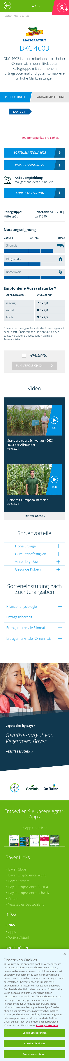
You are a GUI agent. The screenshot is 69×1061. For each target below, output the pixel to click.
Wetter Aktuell (18, 917)
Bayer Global (17, 849)
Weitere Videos (34, 516)
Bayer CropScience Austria (28, 866)
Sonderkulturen (20, 946)
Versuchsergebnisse (30, 165)
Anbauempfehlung (51, 97)
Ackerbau (15, 934)
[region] (34, 1005)
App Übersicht (36, 807)
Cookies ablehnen (34, 1043)
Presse (13, 878)
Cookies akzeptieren (34, 1054)
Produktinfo (15, 97)
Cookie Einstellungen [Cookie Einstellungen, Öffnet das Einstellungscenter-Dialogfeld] (34, 1032)
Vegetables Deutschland (26, 884)
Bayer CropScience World (27, 855)
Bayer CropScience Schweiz (28, 872)
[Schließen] (65, 954)
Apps (12, 911)
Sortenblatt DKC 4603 (30, 153)
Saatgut (14, 940)
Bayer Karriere (19, 860)
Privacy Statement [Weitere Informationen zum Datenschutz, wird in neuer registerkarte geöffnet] (47, 1025)
